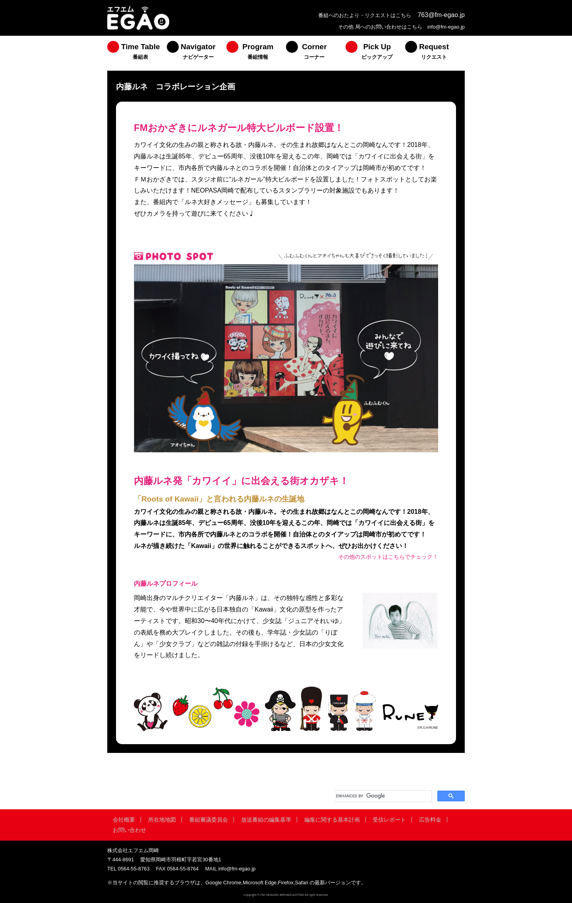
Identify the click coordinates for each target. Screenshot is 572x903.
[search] (383, 796)
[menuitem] (137, 53)
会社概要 (124, 819)
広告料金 (430, 819)
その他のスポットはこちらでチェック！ (388, 557)
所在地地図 (162, 819)
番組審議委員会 (208, 819)
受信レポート (389, 819)
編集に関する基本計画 (332, 819)
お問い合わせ (129, 830)
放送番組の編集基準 (266, 819)
